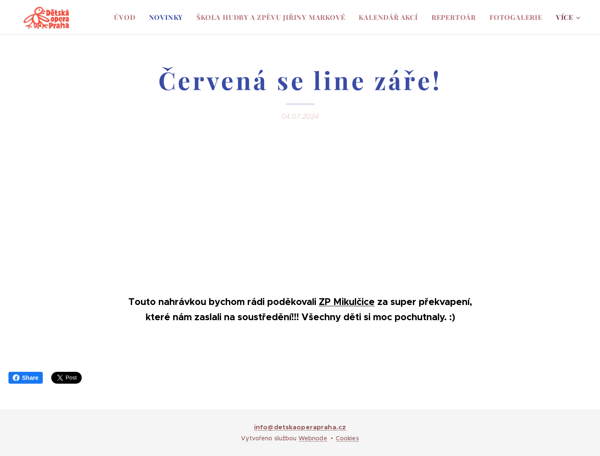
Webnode (313, 438)
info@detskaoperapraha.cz (300, 427)
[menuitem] (127, 17)
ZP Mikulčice (347, 302)
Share (26, 377)
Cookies (347, 438)
